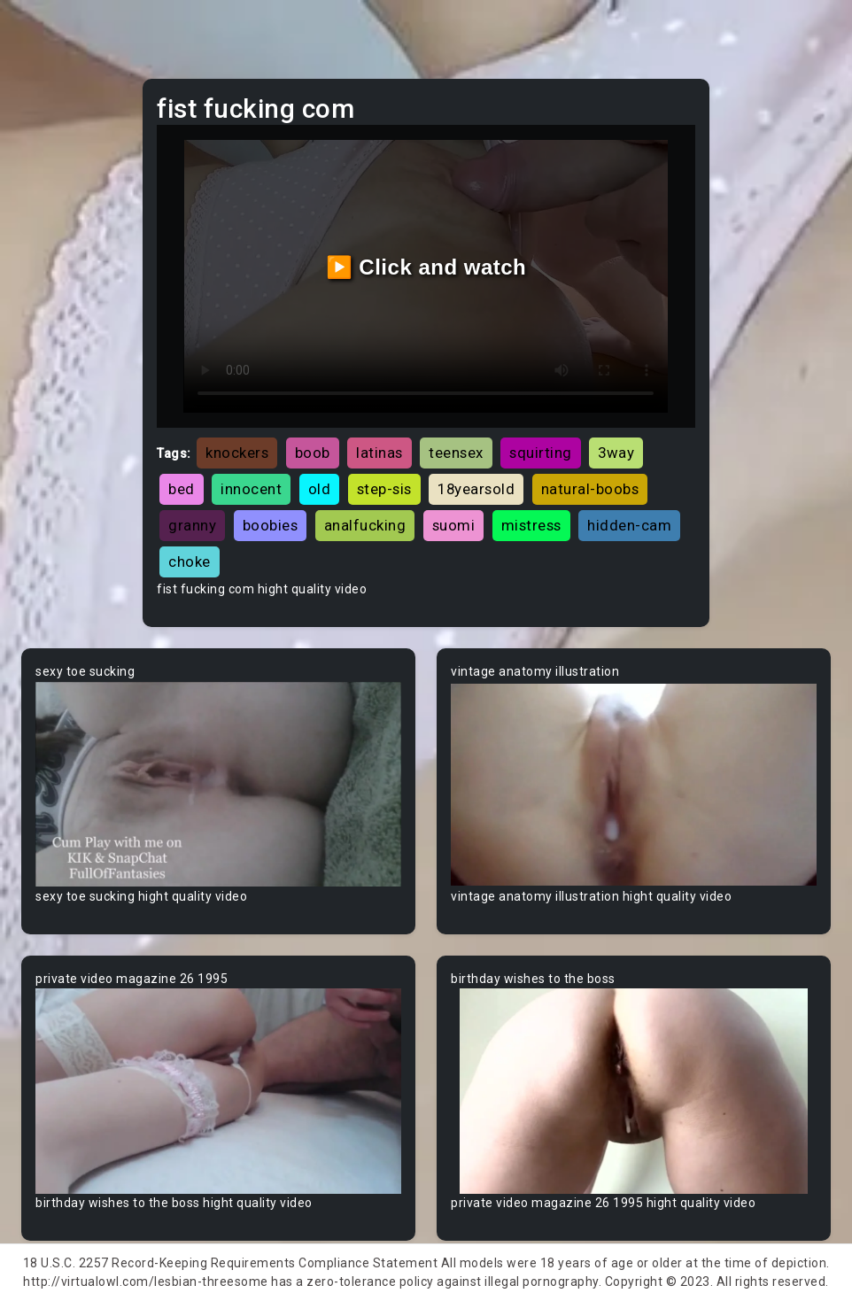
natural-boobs (590, 489)
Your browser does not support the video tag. (218, 784)
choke (189, 561)
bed (181, 489)
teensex (456, 452)
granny (192, 525)
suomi (454, 525)
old (319, 489)
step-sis (384, 489)
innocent (251, 489)
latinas (379, 452)
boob (312, 452)
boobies (270, 525)
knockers (236, 452)
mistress (531, 525)
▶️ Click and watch (426, 267)
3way (616, 452)
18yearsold (476, 489)
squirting (540, 452)
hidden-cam (629, 525)
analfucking (365, 525)
